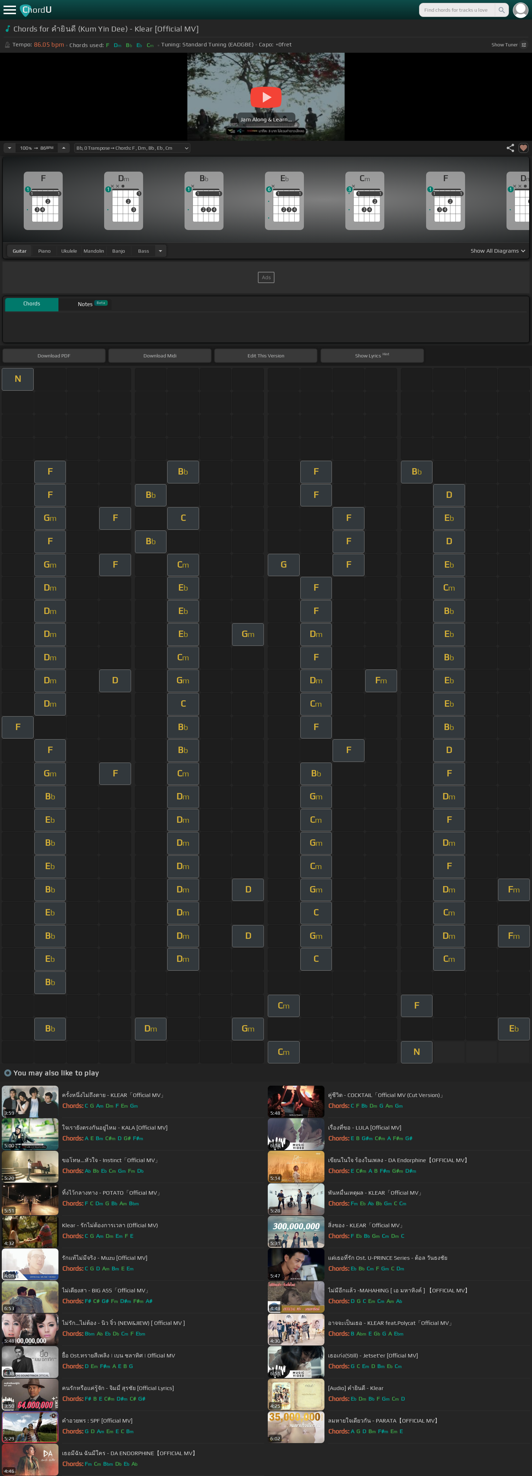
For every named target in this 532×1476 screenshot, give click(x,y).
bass (143, 251)
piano (44, 251)
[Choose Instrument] (160, 250)
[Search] (501, 10)
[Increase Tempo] (64, 148)
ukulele (69, 251)
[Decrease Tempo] (10, 148)
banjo (118, 251)
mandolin (94, 251)
